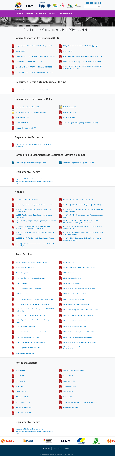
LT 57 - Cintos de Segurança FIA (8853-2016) (77, 337)
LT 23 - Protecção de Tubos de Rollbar (75, 294)
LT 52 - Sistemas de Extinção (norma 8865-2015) (79, 332)
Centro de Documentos (65, 13)
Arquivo (67, 448)
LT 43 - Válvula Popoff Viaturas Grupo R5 (76, 321)
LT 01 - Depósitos (69, 273)
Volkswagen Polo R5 (22, 397)
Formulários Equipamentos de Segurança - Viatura (31, 162)
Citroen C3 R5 (20, 376)
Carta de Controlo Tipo (70, 107)
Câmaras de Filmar (69, 262)
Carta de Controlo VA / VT (71, 112)
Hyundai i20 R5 (68, 391)
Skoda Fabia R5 (20, 386)
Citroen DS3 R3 (20, 370)
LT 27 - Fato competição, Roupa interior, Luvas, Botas (32, 304)
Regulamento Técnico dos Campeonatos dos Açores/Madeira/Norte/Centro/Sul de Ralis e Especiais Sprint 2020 (34, 431)
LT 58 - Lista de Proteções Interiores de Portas (30, 342)
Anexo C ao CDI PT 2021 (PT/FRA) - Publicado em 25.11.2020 (35, 56)
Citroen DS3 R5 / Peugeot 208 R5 (73, 370)
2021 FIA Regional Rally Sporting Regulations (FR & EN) (80, 123)
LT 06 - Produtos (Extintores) (72, 278)
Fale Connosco (46, 448)
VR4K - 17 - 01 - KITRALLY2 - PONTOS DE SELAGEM (80, 402)
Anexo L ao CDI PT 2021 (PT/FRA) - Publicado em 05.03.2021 (82, 61)
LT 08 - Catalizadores (22, 283)
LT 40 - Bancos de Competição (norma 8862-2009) (79, 315)
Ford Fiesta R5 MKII (69, 381)
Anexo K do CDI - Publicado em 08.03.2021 (29, 61)
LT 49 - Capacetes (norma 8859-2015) (75, 326)
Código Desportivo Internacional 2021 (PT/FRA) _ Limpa (80, 46)
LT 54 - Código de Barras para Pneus (27, 337)
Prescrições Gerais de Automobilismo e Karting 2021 (32, 90)
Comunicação (20, 13)
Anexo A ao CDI (20, 51)
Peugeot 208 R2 (68, 376)
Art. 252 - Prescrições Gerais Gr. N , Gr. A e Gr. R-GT (79, 199)
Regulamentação (41, 13)
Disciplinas (52, 13)
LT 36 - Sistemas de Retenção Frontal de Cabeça (31, 315)
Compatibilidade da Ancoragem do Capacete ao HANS (79, 267)
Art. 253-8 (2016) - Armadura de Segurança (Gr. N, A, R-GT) (82, 205)
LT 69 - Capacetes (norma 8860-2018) (28, 347)
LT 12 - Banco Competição (71, 283)
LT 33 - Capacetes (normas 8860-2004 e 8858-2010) (80, 310)
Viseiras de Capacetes (22, 273)
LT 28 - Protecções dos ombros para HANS (76, 304)
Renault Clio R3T (21, 391)
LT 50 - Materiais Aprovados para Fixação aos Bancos (32, 332)
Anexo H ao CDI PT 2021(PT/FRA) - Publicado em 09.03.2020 (82, 56)
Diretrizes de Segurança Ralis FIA (26, 128)
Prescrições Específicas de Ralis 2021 (27, 107)
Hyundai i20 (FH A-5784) (24, 407)
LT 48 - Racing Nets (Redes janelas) (27, 326)
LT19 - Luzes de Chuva (23, 294)
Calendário (29, 13)
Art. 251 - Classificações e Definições (27, 199)
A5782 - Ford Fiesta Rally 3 (24, 413)
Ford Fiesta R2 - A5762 (23, 402)
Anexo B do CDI (68, 51)
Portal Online (57, 448)
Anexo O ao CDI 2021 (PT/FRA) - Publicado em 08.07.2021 (34, 67)
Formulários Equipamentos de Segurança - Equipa (78, 162)
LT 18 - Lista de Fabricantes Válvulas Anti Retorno (79, 288)
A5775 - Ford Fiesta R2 (70, 407)
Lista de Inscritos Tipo (22, 117)
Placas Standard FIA (22, 123)
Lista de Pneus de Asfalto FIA (25, 353)
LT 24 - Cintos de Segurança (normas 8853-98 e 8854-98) (34, 299)
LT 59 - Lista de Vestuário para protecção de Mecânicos (80, 342)
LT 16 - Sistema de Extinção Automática (28, 288)
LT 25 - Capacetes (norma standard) (74, 299)
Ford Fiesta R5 (20, 381)
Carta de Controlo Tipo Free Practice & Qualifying (31, 112)
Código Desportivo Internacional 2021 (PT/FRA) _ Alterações (34, 46)
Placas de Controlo (69, 117)
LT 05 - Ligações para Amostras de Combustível (30, 278)
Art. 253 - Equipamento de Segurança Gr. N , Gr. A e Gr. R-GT (34, 205)
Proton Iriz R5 (67, 397)
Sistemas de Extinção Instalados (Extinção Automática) (32, 262)
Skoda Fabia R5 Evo (69, 386)
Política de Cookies (68, 454)
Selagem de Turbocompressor (25, 267)
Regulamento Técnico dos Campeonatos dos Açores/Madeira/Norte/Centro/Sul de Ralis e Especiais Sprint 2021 (34, 181)
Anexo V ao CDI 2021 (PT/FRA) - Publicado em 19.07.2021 (34, 73)
